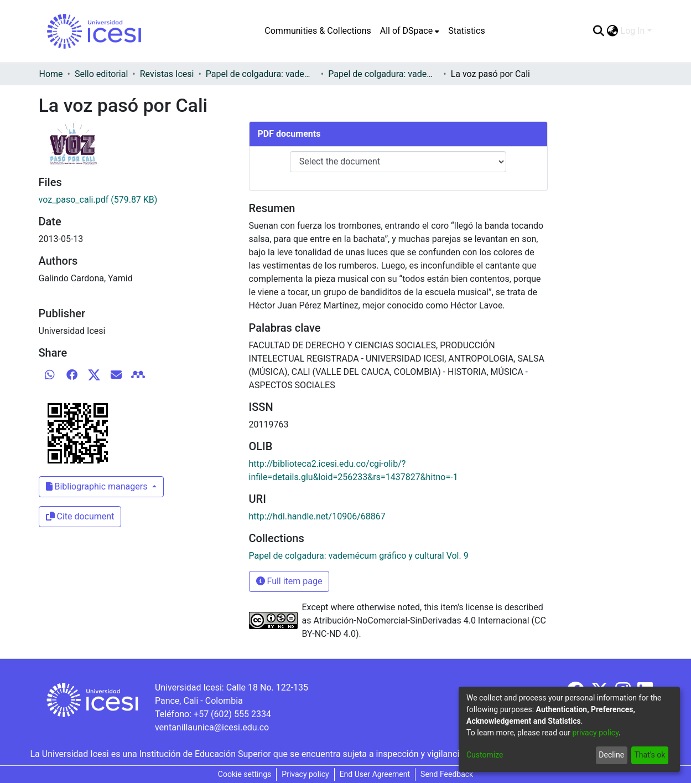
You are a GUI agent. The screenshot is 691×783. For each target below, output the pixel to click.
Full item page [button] (289, 581)
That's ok (649, 754)
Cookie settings (245, 774)
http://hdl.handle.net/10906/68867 (317, 516)
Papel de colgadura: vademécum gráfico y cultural (261, 74)
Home (51, 74)
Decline (611, 754)
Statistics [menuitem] (466, 30)
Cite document (80, 516)
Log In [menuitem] (633, 30)
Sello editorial (101, 74)
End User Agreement (375, 774)
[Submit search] (599, 31)
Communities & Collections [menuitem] (317, 30)
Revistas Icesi (167, 74)
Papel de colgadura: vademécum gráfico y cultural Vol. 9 (383, 74)
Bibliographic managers (98, 486)
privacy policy (595, 732)
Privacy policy (305, 774)
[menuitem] (409, 31)
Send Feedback (446, 774)
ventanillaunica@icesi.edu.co (212, 727)
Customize (484, 754)
